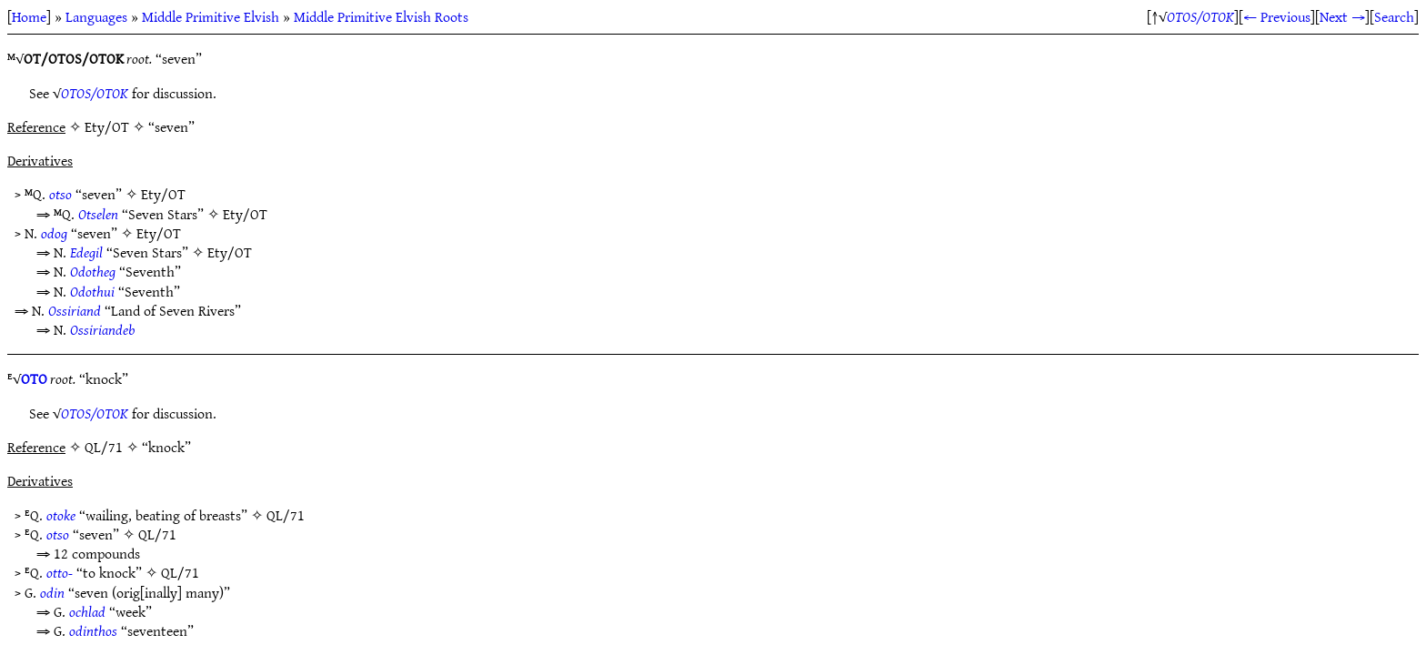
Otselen (98, 214)
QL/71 (285, 515)
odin (52, 592)
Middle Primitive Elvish (210, 16)
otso (60, 194)
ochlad (87, 611)
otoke (60, 515)
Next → (1342, 16)
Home (29, 16)
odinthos (93, 630)
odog (54, 233)
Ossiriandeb (102, 329)
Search (1394, 16)
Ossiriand (74, 310)
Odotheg (92, 271)
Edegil (86, 252)
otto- (59, 572)
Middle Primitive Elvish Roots (381, 16)
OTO (34, 378)
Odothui (92, 291)
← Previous (1277, 16)
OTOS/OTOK (1200, 16)
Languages (96, 16)
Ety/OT (163, 194)
